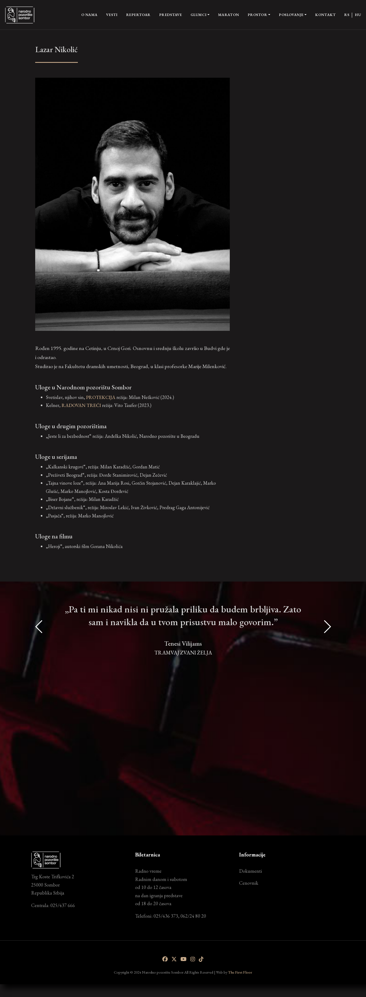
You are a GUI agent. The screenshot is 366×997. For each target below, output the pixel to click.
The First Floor (240, 972)
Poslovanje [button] (291, 14)
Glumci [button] (198, 14)
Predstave (170, 14)
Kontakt (325, 14)
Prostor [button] (257, 14)
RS (346, 14)
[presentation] (39, 706)
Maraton (228, 14)
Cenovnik (248, 883)
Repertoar (138, 14)
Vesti (112, 14)
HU (358, 14)
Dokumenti (250, 871)
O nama (89, 14)
